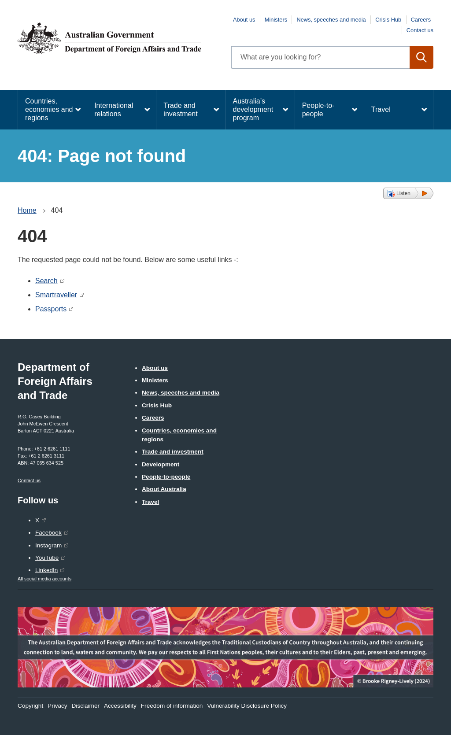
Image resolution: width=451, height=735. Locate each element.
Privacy (57, 705)
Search (46, 280)
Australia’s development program (253, 109)
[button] (408, 193)
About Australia (164, 489)
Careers (421, 19)
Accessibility (120, 705)
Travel (381, 109)
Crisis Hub (388, 19)
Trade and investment (180, 110)
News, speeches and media (331, 19)
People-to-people (318, 110)
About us (244, 19)
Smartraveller (56, 295)
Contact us (420, 30)
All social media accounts (44, 578)
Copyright (30, 705)
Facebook (48, 532)
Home (27, 210)
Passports (51, 309)
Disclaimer (86, 705)
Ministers (276, 19)
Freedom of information (172, 705)
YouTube (47, 557)
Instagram (48, 545)
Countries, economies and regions (49, 109)
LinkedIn (46, 570)
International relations (113, 110)
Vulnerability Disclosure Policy (247, 705)
